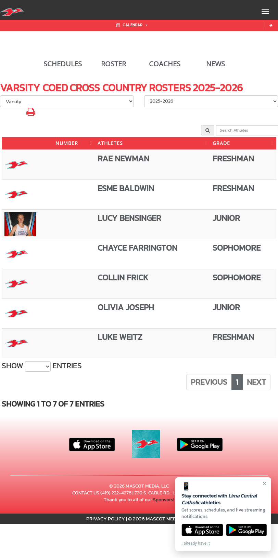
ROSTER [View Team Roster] (113, 64)
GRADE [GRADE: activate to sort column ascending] (221, 143)
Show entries (42, 366)
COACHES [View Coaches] (164, 64)
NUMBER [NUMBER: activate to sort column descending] (66, 143)
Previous (209, 382)
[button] (30, 113)
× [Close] (264, 483)
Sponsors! (163, 499)
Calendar (131, 25)
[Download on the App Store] (202, 530)
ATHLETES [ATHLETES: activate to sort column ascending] (110, 143)
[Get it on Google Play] (246, 530)
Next (256, 382)
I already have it (195, 543)
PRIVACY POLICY (105, 518)
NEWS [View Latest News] (215, 64)
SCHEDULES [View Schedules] (62, 64)
